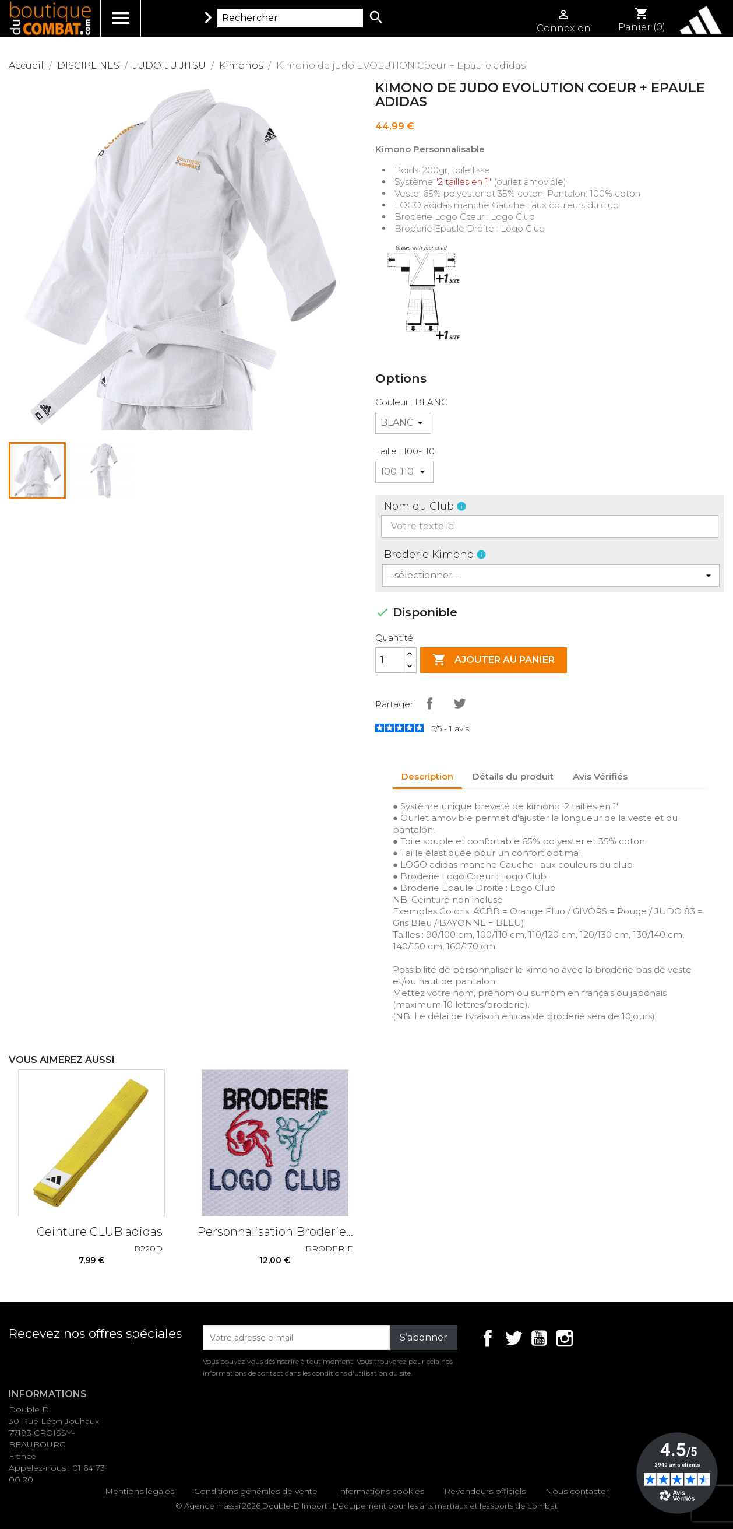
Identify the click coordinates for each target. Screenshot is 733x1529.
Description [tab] (427, 776)
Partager (429, 703)
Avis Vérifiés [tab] (600, 776)
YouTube (539, 1338)
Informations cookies (380, 1491)
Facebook (487, 1338)
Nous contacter (577, 1491)
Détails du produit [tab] (513, 776)
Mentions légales (139, 1491)
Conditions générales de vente (256, 1491)
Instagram (564, 1338)
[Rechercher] (290, 18)
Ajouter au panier (493, 660)
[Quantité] (389, 660)
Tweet (459, 703)
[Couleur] (403, 423)
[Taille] (404, 472)
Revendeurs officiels (485, 1491)
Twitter (513, 1338)
